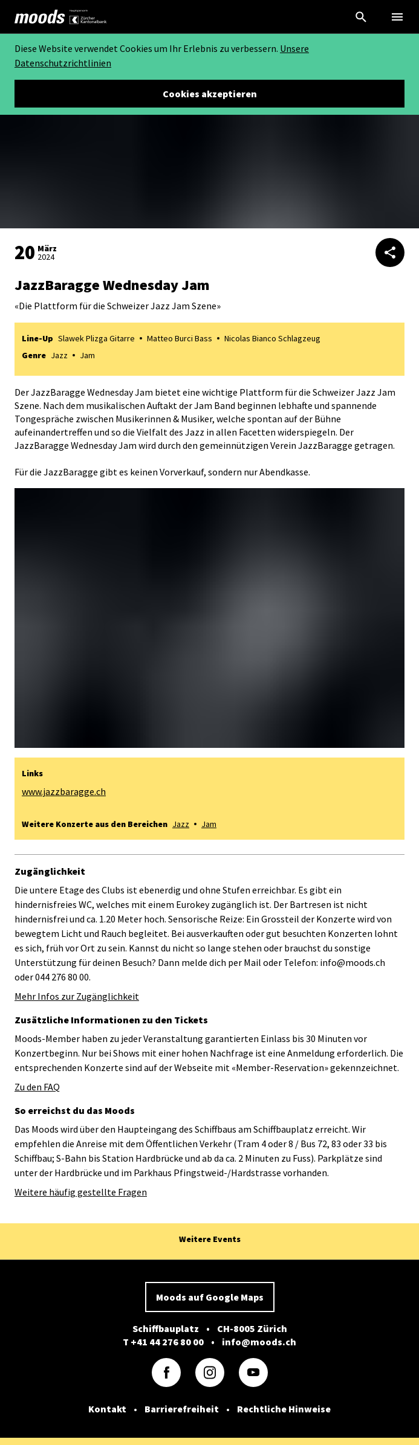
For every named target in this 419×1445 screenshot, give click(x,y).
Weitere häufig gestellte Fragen (81, 1192)
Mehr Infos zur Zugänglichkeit (77, 996)
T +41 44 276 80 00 (163, 1342)
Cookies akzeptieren (210, 94)
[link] (40, 17)
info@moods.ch (259, 1342)
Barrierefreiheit (182, 1409)
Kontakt (107, 1409)
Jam (208, 824)
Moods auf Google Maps (210, 1297)
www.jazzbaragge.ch (64, 791)
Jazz (180, 824)
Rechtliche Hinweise (284, 1409)
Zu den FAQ (37, 1087)
